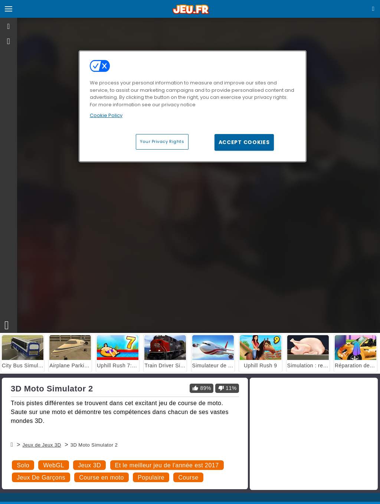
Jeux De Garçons (41, 477)
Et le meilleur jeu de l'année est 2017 (167, 465)
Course (188, 477)
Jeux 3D (89, 465)
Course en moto (101, 477)
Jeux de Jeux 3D (41, 445)
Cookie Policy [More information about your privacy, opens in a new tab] (106, 115)
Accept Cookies (244, 142)
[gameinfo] (9, 41)
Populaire (151, 477)
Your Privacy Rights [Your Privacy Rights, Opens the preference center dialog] (162, 141)
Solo (23, 465)
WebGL (53, 465)
